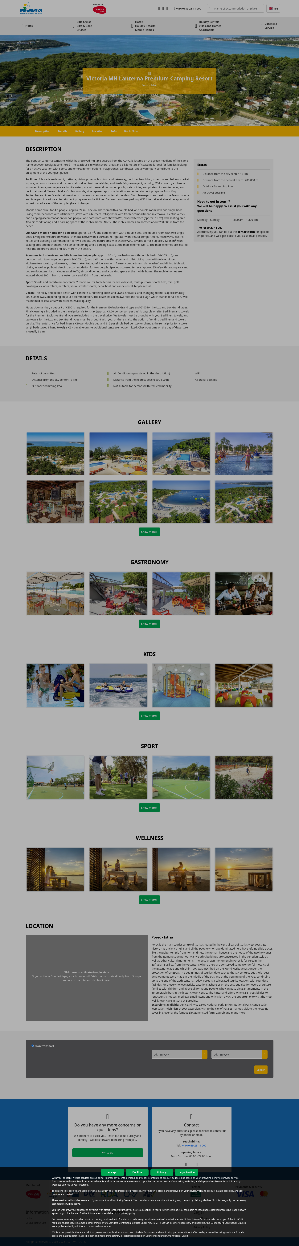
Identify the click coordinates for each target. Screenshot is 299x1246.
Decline (137, 1172)
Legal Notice (186, 1172)
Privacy (161, 1172)
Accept (112, 1172)
